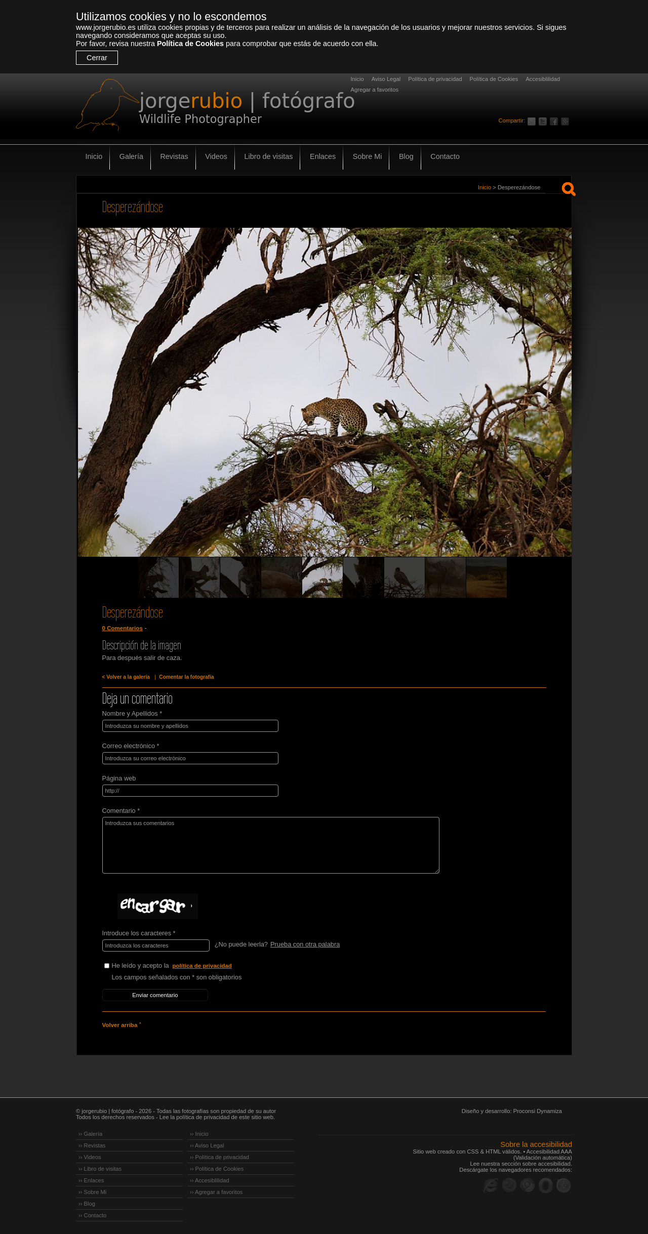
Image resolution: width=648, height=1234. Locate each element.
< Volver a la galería (126, 677)
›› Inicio (199, 1133)
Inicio (357, 79)
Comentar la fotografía (186, 677)
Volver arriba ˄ (121, 1024)
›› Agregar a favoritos (216, 1191)
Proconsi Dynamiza (537, 1110)
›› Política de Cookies (217, 1168)
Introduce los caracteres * (139, 933)
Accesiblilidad (542, 79)
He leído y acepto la (188, 966)
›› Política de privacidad (219, 1157)
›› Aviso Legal (207, 1145)
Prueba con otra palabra (305, 944)
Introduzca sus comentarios (269, 845)
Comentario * (121, 810)
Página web (119, 778)
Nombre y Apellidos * (132, 713)
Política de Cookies (190, 43)
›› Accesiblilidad (209, 1180)
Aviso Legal (386, 79)
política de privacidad (202, 966)
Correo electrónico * (130, 746)
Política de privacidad (435, 79)
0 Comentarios (122, 628)
